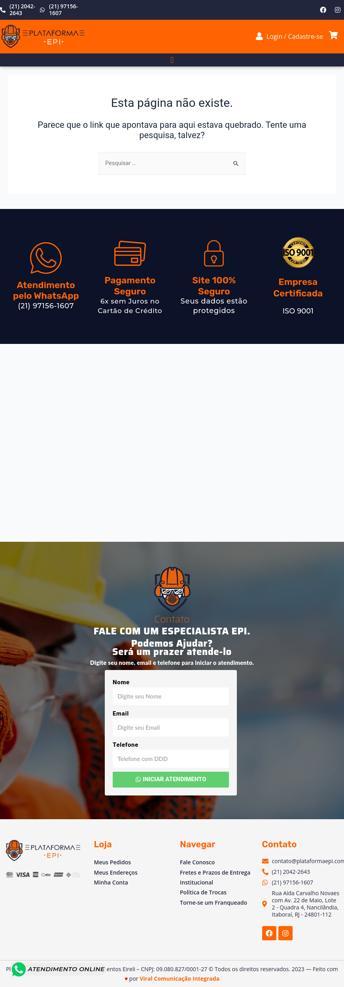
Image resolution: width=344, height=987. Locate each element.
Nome (121, 682)
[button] (172, 59)
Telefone (125, 744)
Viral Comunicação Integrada (179, 978)
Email (121, 713)
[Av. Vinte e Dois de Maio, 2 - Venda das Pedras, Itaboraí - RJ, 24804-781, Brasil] (172, 443)
